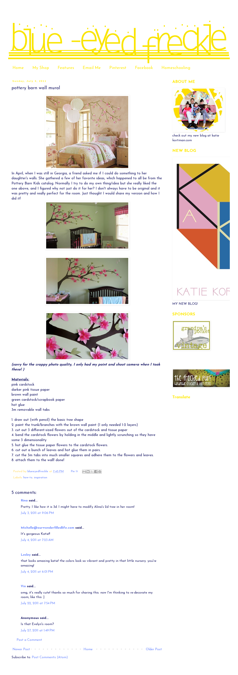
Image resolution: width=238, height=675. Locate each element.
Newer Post (21, 649)
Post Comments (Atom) (50, 657)
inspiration (40, 477)
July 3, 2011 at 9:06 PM (37, 513)
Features (66, 68)
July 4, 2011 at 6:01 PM (37, 571)
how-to (27, 477)
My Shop (40, 68)
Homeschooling (175, 68)
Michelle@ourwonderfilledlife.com (47, 527)
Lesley (26, 554)
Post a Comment (29, 640)
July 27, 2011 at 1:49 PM (38, 630)
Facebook (144, 68)
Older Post (154, 649)
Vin (23, 586)
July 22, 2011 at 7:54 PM (38, 603)
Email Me (92, 68)
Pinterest (117, 68)
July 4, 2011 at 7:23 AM (37, 540)
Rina (24, 500)
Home (18, 68)
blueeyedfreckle (38, 471)
